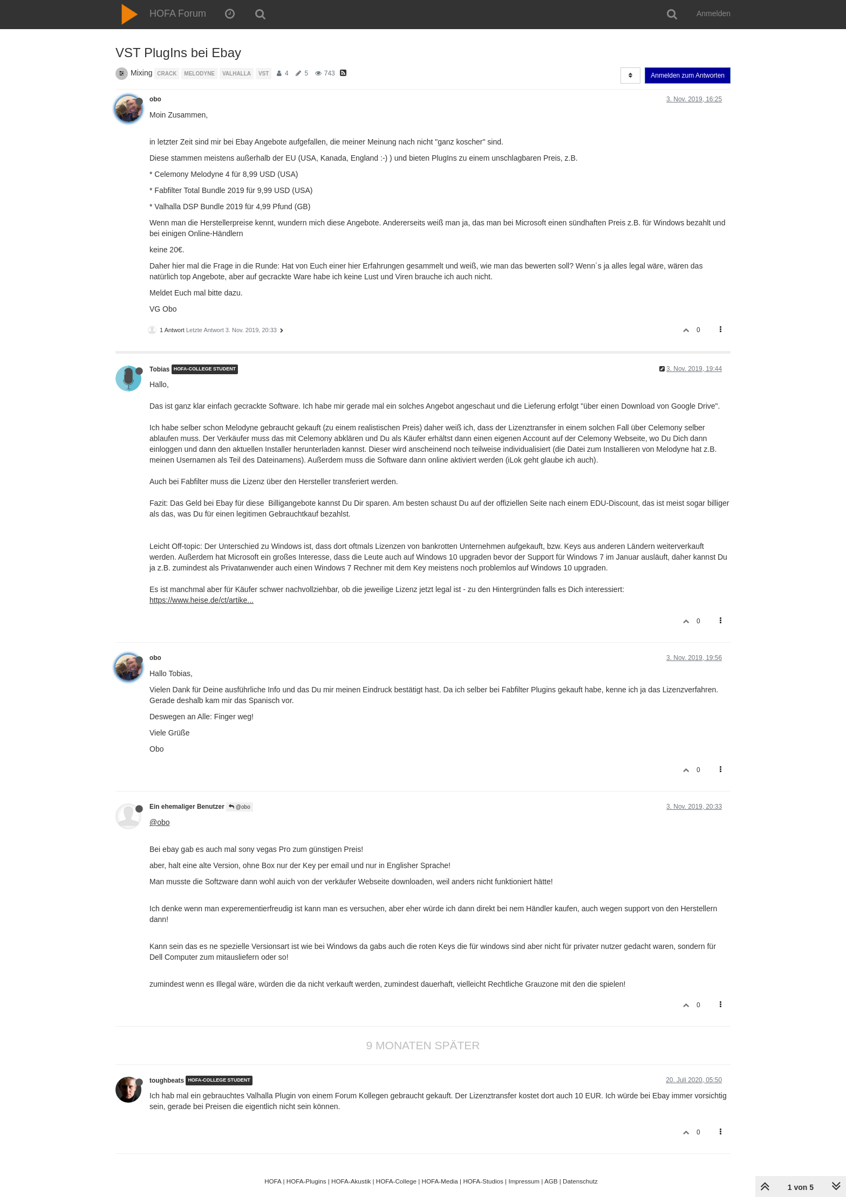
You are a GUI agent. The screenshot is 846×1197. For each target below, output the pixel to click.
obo (155, 99)
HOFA (272, 1181)
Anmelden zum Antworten (688, 75)
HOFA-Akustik (351, 1181)
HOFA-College (396, 1181)
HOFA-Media (439, 1181)
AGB (551, 1181)
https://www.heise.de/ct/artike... (201, 600)
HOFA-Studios (483, 1181)
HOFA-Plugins (306, 1181)
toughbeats (166, 1080)
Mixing (141, 72)
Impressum (524, 1181)
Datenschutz (580, 1181)
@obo (239, 807)
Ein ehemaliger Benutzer (186, 806)
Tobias (159, 369)
